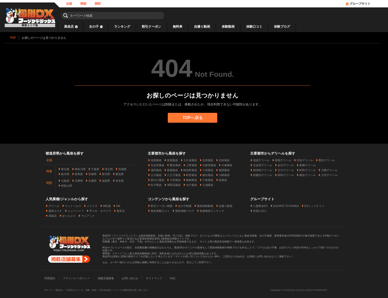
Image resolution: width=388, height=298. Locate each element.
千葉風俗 (207, 178)
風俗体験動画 (205, 204)
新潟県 (106, 172)
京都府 (92, 179)
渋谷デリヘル (305, 159)
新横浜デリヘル (262, 173)
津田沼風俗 (174, 183)
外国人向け (260, 209)
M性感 (107, 204)
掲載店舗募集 (106, 277)
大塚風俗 (226, 163)
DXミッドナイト (314, 204)
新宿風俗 (172, 159)
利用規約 (49, 277)
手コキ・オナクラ (100, 209)
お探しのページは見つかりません (45, 38)
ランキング (122, 26)
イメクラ (92, 204)
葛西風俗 (224, 168)
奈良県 (120, 179)
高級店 (52, 214)
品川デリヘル (286, 163)
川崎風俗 (224, 173)
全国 (69, 3)
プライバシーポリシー (76, 277)
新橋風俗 (172, 168)
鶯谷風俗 (175, 163)
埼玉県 (109, 167)
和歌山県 (66, 184)
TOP (14, 38)
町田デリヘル (307, 168)
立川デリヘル (286, 168)
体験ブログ (282, 26)
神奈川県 (80, 167)
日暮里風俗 (209, 163)
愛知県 (120, 172)
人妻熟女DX (260, 204)
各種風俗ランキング (212, 209)
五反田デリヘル (262, 163)
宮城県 (92, 172)
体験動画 (228, 26)
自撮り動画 (202, 26)
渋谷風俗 (224, 159)
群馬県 (79, 172)
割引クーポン (151, 26)
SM (118, 204)
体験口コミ (254, 26)
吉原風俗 (207, 159)
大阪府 (65, 179)
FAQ (172, 277)
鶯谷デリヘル (326, 159)
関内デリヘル (286, 173)
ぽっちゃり (69, 214)
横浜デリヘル (307, 173)
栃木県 (65, 172)
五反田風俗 (157, 163)
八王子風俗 (174, 173)
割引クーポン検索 (161, 204)
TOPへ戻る (194, 118)
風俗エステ (55, 209)
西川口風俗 (157, 178)
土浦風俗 (207, 183)
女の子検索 (185, 204)
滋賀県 (106, 179)
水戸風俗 (191, 183)
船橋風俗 (191, 178)
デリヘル (53, 204)
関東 (83, 3)
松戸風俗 (156, 183)
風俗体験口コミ (160, 209)
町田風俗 (191, 173)
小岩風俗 (207, 168)
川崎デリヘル (329, 168)
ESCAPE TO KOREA (286, 204)
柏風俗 (223, 178)
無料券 (177, 26)
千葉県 (95, 167)
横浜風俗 (207, 173)
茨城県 (122, 167)
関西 (98, 3)
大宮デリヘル (329, 173)
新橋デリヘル (307, 163)
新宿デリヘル (283, 159)
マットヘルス (73, 204)
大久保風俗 (190, 159)
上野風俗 (191, 163)
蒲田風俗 (156, 168)
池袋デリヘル (261, 159)
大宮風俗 (175, 178)
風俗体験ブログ (184, 209)
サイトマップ (154, 277)
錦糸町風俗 (190, 168)
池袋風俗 (156, 159)
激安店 (121, 209)
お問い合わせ (130, 277)
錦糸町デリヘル (262, 168)
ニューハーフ (76, 209)
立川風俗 (156, 173)
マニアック (88, 214)
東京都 (65, 167)
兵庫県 (79, 179)
